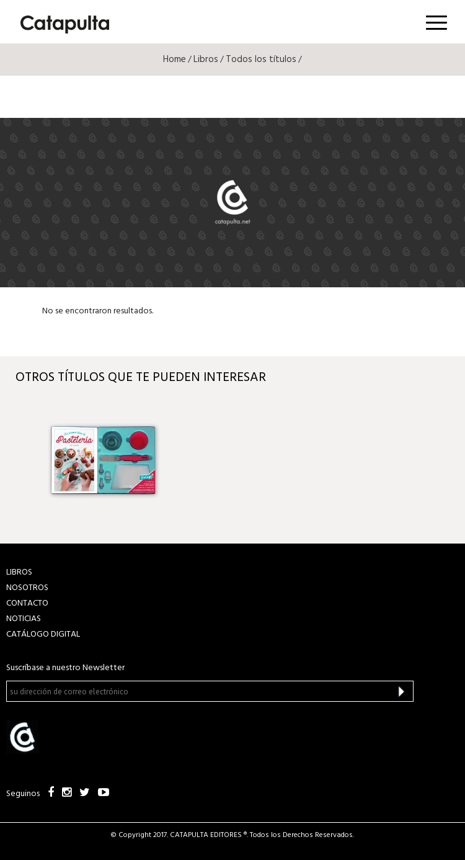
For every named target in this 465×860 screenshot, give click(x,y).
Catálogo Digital (43, 634)
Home (174, 59)
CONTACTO (27, 603)
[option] (103, 460)
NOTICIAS (23, 619)
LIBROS (19, 572)
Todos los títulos (261, 59)
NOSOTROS (27, 588)
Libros (205, 59)
